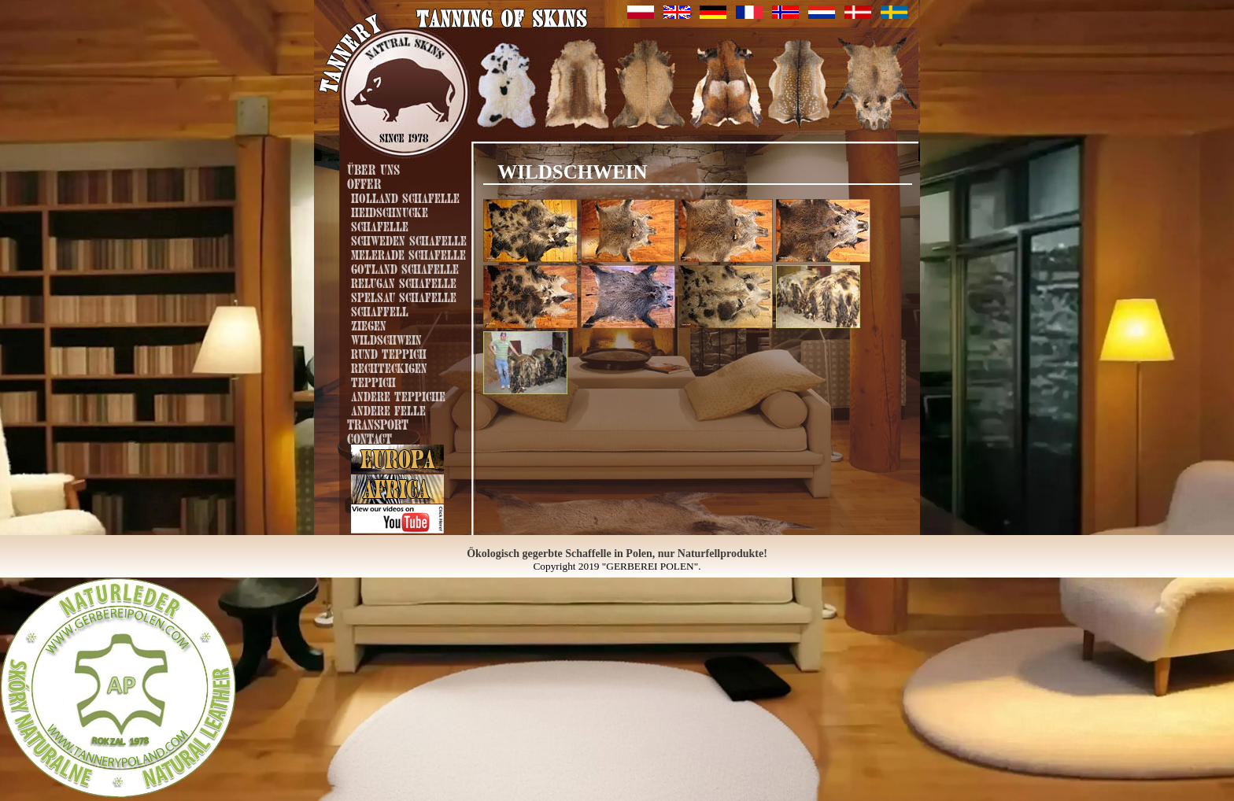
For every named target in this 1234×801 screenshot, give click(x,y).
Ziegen (368, 324)
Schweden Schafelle (409, 239)
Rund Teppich (389, 352)
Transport (377, 423)
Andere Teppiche (398, 395)
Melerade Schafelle (408, 253)
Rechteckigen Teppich (389, 374)
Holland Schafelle (405, 196)
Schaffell (379, 310)
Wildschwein (386, 338)
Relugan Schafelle (403, 281)
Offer (364, 182)
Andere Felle (388, 409)
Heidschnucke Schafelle (389, 218)
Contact (369, 437)
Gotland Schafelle (405, 267)
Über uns (373, 168)
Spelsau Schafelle (403, 296)
